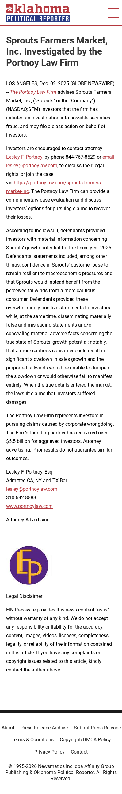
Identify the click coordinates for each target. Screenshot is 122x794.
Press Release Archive (44, 728)
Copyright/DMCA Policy (85, 740)
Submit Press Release (97, 728)
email (108, 157)
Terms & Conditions (32, 740)
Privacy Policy (49, 752)
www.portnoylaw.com (29, 506)
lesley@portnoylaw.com (31, 165)
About (8, 728)
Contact (79, 752)
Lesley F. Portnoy (24, 157)
